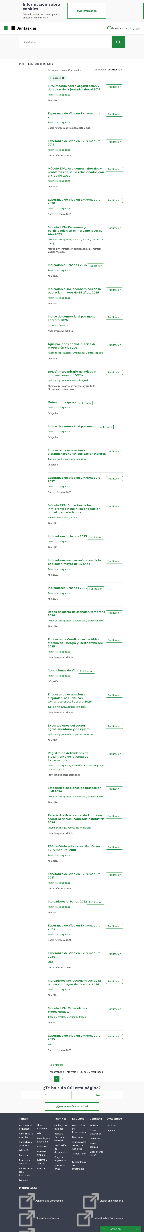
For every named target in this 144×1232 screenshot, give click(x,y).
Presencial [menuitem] (95, 1138)
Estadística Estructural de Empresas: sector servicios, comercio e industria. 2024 (76, 819)
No (98, 1095)
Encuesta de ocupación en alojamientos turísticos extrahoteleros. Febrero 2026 (70, 698)
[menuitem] (41, 1201)
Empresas (53, 325)
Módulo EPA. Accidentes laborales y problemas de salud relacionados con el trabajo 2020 (76, 172)
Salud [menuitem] (39, 1133)
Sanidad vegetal (80, 380)
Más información (87, 11)
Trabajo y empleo (81, 239)
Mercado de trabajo (77, 1016)
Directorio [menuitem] (77, 1136)
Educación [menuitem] (24, 1150)
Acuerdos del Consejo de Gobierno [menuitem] (79, 1145)
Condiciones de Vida (63, 670)
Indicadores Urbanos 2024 (67, 588)
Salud (50, 961)
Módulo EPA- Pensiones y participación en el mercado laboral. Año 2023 (75, 231)
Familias (52, 517)
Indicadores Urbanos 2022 (67, 901)
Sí (46, 1095)
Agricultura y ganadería (59, 380)
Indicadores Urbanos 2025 (67, 265)
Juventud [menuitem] (23, 1180)
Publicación (114, 86)
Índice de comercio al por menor (72, 426)
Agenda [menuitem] (111, 1130)
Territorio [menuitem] (42, 1146)
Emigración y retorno (67, 517)
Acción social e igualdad (59, 239)
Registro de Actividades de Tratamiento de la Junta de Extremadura (68, 757)
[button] (117, 28)
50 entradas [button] (59, 1065)
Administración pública (59, 94)
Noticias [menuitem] (111, 1125)
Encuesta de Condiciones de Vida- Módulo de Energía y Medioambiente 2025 (75, 643)
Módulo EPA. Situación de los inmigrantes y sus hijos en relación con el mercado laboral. (74, 509)
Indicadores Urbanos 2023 (67, 536)
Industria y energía (57, 827)
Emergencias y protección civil (88, 352)
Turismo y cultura (56, 458)
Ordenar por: (100, 69)
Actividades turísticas (77, 458)
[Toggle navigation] (41, 28)
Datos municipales (62, 402)
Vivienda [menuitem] (41, 1168)
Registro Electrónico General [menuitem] (60, 1137)
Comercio (64, 325)
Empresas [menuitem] (24, 1155)
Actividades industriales (79, 827)
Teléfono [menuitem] (94, 1125)
